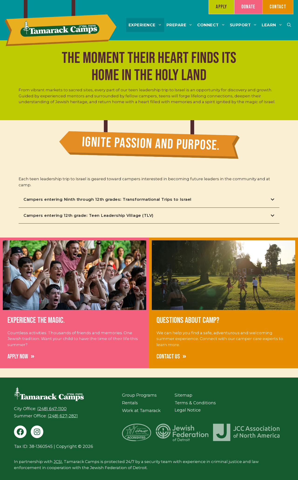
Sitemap (183, 395)
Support (245, 25)
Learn (273, 25)
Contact (278, 7)
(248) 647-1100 (52, 408)
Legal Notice (188, 410)
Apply (221, 7)
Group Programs (139, 395)
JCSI (58, 461)
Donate (248, 7)
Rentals (130, 402)
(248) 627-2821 (63, 416)
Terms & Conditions (195, 402)
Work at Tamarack (141, 410)
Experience (146, 25)
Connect (212, 25)
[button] (289, 25)
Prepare (180, 25)
